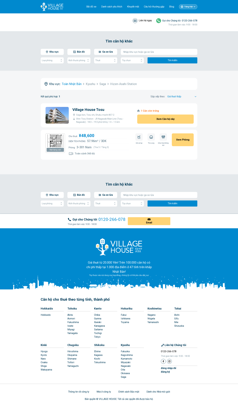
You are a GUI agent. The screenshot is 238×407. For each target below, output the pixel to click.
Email (149, 222)
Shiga (44, 366)
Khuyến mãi (133, 6)
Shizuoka (179, 325)
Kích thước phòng (79, 60)
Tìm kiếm (172, 60)
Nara (43, 358)
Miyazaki (125, 362)
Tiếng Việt (188, 7)
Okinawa (125, 373)
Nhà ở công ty (104, 391)
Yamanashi (153, 322)
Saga (123, 377)
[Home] (119, 246)
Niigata (151, 318)
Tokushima (99, 362)
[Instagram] (169, 361)
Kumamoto (126, 358)
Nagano (152, 314)
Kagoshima (127, 355)
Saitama (98, 329)
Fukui (123, 314)
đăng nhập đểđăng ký (168, 370)
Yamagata (72, 333)
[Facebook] (163, 361)
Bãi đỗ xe (91, 6)
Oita (123, 369)
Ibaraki (97, 322)
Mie (176, 322)
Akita (70, 314)
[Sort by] (182, 96)
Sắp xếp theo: (158, 96)
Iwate (70, 325)
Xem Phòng (182, 139)
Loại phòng (52, 60)
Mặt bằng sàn (55, 150)
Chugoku (73, 345)
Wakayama (46, 369)
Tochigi (98, 333)
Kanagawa (99, 325)
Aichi (176, 314)
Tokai (177, 308)
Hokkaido (47, 308)
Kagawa (98, 355)
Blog (171, 6)
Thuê (105, 60)
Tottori (70, 362)
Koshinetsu (155, 308)
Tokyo (97, 336)
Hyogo (44, 351)
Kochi (97, 358)
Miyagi (71, 329)
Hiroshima (72, 351)
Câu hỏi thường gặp (154, 6)
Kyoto (44, 355)
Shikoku (99, 345)
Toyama (125, 322)
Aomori (71, 318)
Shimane (71, 358)
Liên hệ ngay (145, 20)
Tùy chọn (132, 60)
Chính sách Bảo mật (128, 391)
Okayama (72, 355)
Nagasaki (126, 366)
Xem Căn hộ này (165, 119)
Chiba (97, 314)
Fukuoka (125, 351)
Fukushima (73, 322)
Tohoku (72, 308)
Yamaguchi (73, 366)
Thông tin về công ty (78, 391)
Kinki (44, 345)
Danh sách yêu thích (111, 6)
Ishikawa (125, 318)
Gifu (176, 318)
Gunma (97, 318)
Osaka (44, 362)
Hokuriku (126, 308)
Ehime (97, 351)
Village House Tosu (88, 110)
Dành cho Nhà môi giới (158, 391)
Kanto (98, 308)
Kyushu (125, 345)
